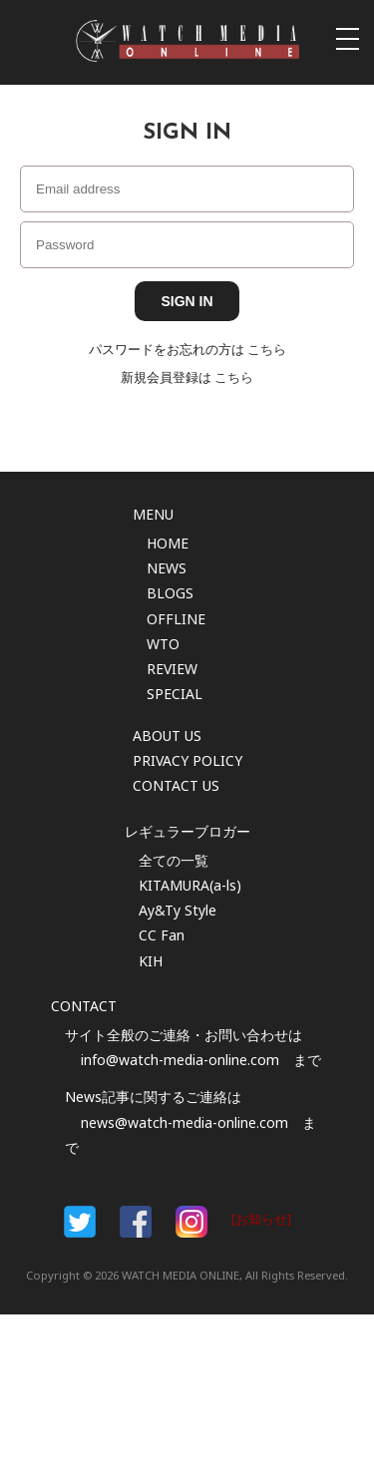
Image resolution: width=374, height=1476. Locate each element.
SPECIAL (174, 693)
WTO (163, 643)
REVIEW (172, 668)
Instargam (191, 1222)
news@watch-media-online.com (184, 1122)
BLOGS (170, 592)
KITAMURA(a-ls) (190, 885)
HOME (167, 543)
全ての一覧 (173, 860)
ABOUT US (167, 735)
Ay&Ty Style (177, 910)
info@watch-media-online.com (180, 1059)
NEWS (167, 567)
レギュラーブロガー (187, 831)
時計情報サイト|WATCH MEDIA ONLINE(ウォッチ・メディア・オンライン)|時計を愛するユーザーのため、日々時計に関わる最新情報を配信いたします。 (187, 41)
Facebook (80, 1222)
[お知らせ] (261, 1219)
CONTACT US (176, 785)
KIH (151, 960)
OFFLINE (176, 618)
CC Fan (162, 934)
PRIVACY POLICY (187, 760)
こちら (266, 349)
